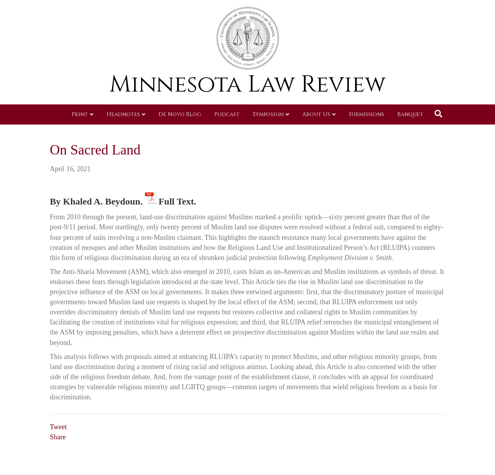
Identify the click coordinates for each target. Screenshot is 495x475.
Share (58, 437)
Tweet (58, 427)
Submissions (366, 114)
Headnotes (123, 114)
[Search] (438, 114)
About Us (316, 114)
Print (80, 114)
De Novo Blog (180, 114)
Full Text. (178, 200)
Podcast (227, 114)
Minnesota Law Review (247, 84)
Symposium (268, 114)
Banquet (410, 114)
